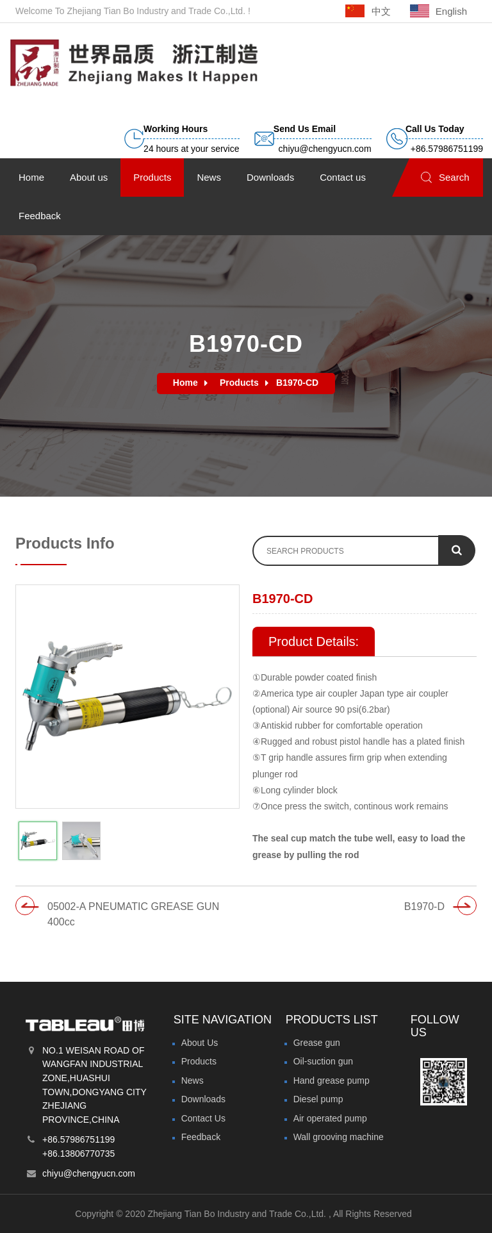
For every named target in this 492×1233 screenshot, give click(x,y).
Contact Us (203, 1118)
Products (239, 382)
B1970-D (424, 906)
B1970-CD (297, 382)
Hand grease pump (331, 1080)
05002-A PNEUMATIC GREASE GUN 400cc (133, 914)
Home (185, 382)
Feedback (200, 1137)
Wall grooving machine (338, 1137)
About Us (199, 1043)
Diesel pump (318, 1099)
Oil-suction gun (323, 1061)
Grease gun (316, 1043)
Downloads (203, 1099)
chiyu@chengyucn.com (88, 1173)
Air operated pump (330, 1118)
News (192, 1080)
